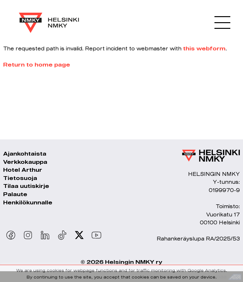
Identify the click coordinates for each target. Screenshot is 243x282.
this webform (204, 48)
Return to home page (36, 64)
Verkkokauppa (25, 162)
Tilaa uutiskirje (26, 186)
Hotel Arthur (22, 170)
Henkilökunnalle (27, 202)
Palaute (15, 194)
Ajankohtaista (24, 154)
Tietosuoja (20, 178)
